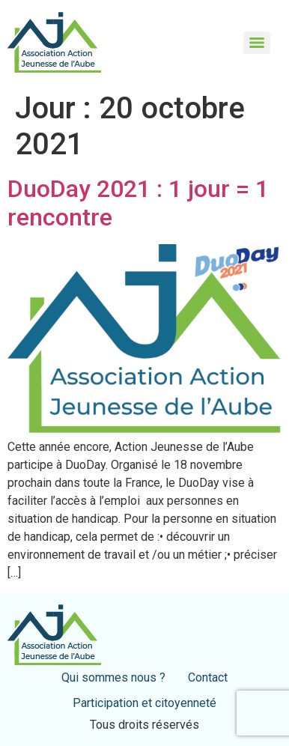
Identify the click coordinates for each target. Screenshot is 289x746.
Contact (208, 677)
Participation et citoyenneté (144, 703)
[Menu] (256, 42)
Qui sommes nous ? (113, 677)
